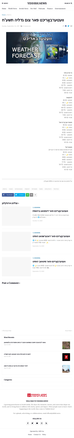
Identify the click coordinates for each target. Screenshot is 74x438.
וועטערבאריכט (18, 189)
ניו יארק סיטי (48, 189)
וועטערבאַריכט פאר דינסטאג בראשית (50, 210)
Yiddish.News (37, 3)
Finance (50, 8)
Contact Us (37, 434)
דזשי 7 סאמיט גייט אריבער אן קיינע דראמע (16, 366)
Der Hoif (33, 8)
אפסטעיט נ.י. (36, 207)
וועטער (11, 189)
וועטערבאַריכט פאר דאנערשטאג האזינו (51, 236)
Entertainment (60, 8)
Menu (6, 3)
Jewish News (23, 8)
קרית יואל (56, 189)
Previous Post (7, 331)
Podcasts (42, 8)
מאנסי (40, 189)
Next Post (68, 331)
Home (4, 8)
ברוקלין (9, 15)
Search (67, 3)
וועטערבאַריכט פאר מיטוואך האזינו (49, 261)
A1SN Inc (41, 431)
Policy (44, 434)
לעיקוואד (27, 189)
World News (12, 8)
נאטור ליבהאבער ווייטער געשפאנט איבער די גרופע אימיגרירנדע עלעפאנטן (25, 342)
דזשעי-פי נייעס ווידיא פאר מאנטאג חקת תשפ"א (17, 354)
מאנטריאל (34, 189)
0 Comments (26, 26)
